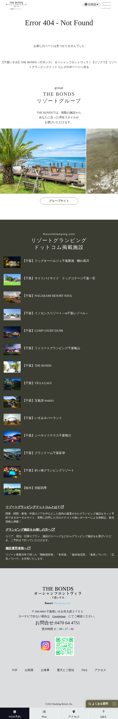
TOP (14, 670)
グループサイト (59, 200)
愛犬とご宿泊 (65, 670)
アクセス (100, 670)
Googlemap (59, 616)
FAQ (84, 670)
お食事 (45, 670)
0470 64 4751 (67, 622)
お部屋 (29, 670)
